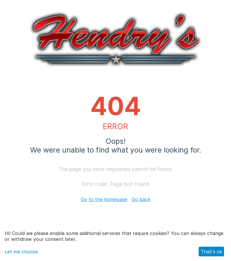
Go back (141, 199)
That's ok (211, 252)
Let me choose (21, 252)
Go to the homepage (104, 199)
